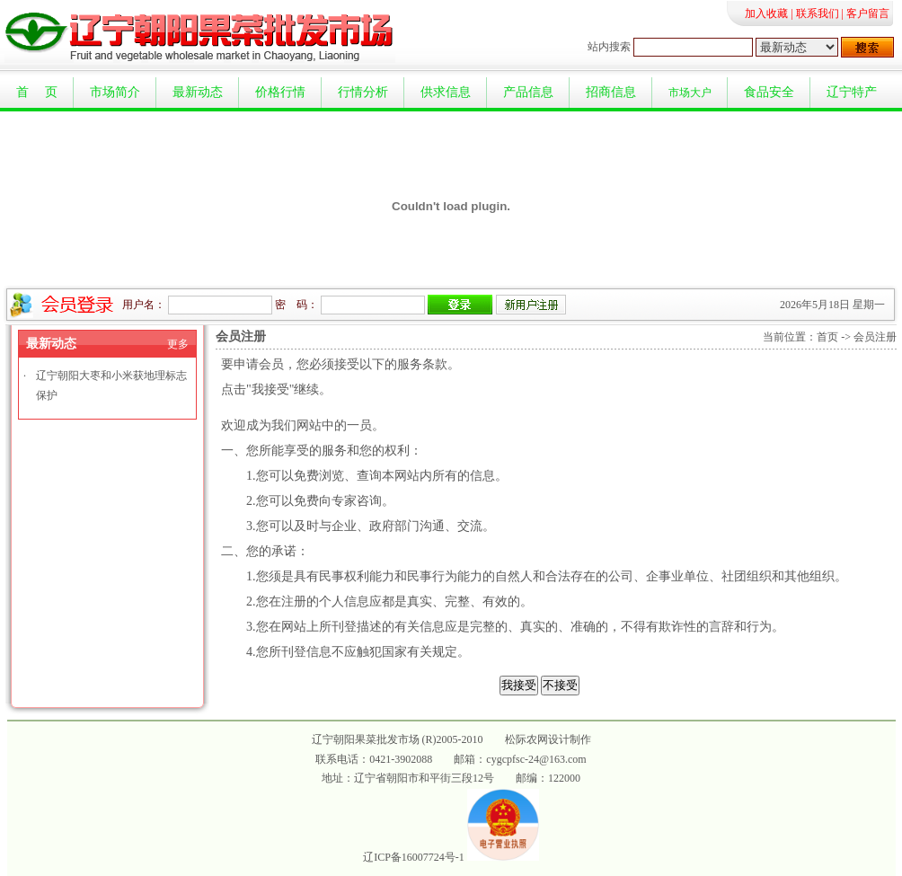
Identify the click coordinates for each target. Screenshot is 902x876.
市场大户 (690, 92)
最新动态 (197, 92)
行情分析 (363, 92)
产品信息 (528, 92)
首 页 (36, 92)
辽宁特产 (852, 92)
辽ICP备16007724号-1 (413, 857)
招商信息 (611, 92)
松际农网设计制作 (548, 739)
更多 (178, 344)
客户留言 (867, 13)
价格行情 (280, 92)
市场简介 (115, 92)
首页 (827, 337)
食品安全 (769, 92)
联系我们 (817, 13)
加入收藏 (766, 13)
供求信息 (445, 92)
